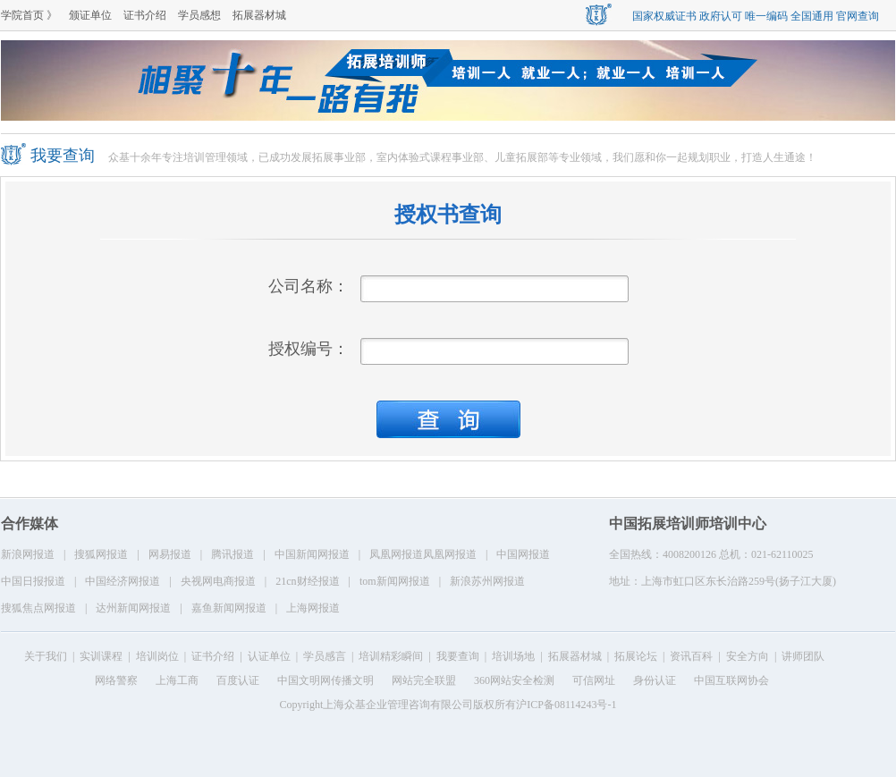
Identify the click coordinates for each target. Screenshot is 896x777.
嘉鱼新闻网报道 (228, 608)
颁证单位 (90, 15)
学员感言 (324, 656)
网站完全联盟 (424, 680)
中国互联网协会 (731, 680)
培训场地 (513, 656)
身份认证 (654, 680)
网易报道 (169, 554)
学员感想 (199, 15)
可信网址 (593, 680)
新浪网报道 (28, 554)
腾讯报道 (232, 554)
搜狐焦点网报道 (38, 608)
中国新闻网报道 (312, 554)
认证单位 (269, 656)
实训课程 (101, 656)
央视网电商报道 (218, 581)
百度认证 (237, 680)
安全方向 (747, 656)
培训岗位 (157, 656)
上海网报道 (313, 608)
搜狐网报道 (101, 554)
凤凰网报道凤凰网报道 (423, 554)
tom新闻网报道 (394, 581)
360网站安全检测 (514, 680)
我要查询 (457, 656)
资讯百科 (691, 656)
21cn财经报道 (307, 581)
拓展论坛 (635, 656)
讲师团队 (803, 656)
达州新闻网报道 (133, 608)
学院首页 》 (29, 15)
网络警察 (116, 680)
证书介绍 (144, 15)
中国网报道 (523, 554)
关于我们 (45, 656)
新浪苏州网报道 (487, 581)
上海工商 (177, 680)
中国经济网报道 (122, 581)
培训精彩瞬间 (391, 656)
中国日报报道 (33, 581)
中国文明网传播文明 (325, 680)
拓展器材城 (259, 15)
